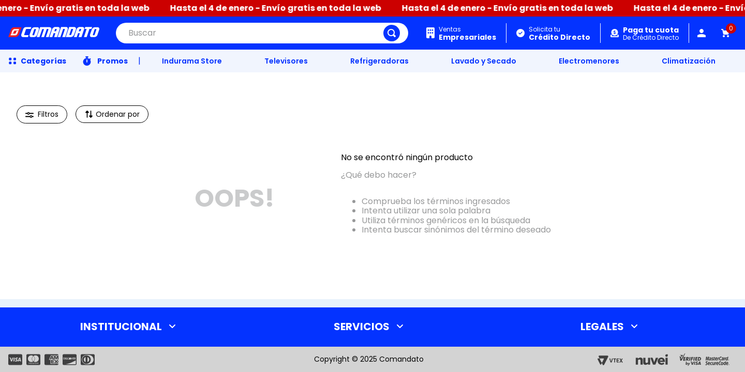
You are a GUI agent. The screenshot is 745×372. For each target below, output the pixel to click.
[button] (42, 114)
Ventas (467, 33)
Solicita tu (559, 33)
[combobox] (262, 33)
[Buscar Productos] (391, 33)
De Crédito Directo (651, 34)
